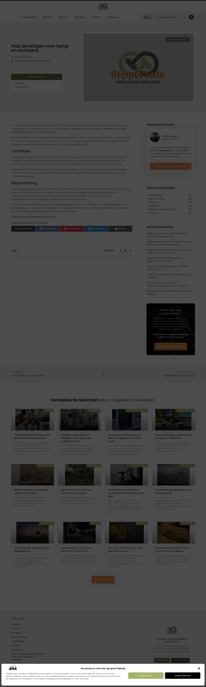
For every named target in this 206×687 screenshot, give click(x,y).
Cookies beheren (183, 675)
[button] (199, 668)
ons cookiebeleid (62, 679)
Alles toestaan (146, 675)
